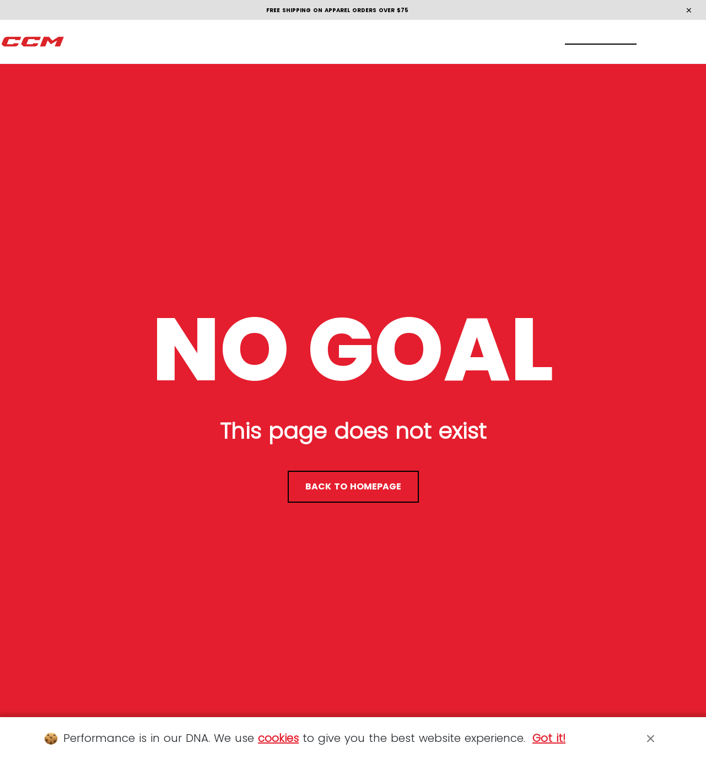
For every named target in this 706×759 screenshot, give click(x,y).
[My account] (619, 42)
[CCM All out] (33, 42)
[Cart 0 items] (640, 41)
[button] (83, 42)
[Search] (597, 41)
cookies (278, 738)
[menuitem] (83, 42)
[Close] (651, 738)
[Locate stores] (576, 42)
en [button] (676, 42)
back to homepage (353, 486)
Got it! (548, 738)
